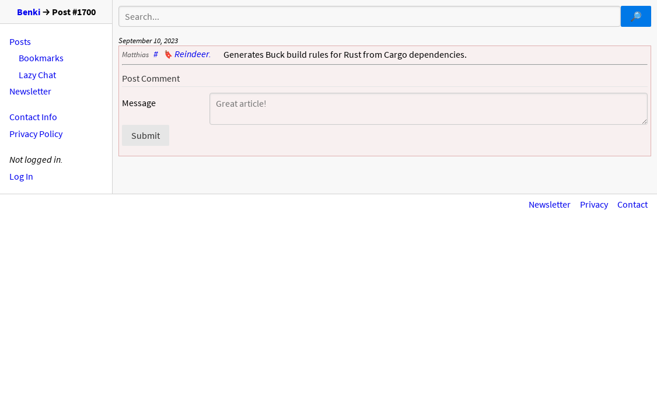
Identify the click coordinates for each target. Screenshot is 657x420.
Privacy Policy (35, 133)
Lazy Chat (37, 74)
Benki (28, 12)
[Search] (369, 16)
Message (139, 102)
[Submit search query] (636, 16)
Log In (21, 176)
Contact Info (33, 117)
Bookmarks (41, 58)
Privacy (594, 204)
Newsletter (30, 91)
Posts (20, 41)
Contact (632, 204)
